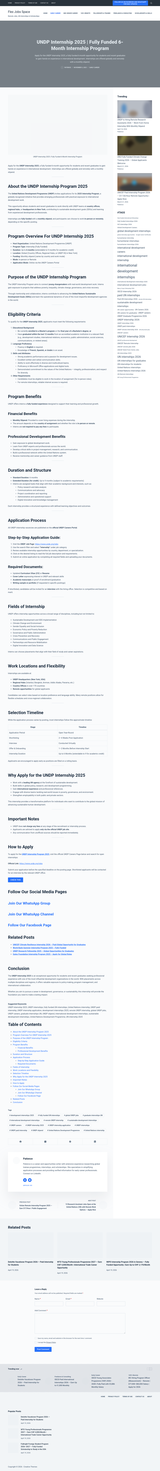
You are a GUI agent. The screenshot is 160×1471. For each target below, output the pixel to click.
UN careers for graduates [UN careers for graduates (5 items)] (127, 313)
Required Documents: (27, 1064)
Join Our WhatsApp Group (29, 903)
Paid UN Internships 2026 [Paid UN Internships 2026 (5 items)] (127, 299)
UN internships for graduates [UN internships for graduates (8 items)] (131, 360)
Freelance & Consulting (122, 13)
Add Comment (41, 1310)
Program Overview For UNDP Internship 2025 (32, 1035)
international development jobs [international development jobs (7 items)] (131, 285)
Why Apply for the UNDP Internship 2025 (30, 1077)
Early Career (55, 13)
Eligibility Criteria (20, 1041)
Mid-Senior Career (71, 13)
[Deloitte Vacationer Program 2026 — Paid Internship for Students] (31, 1245)
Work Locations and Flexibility (25, 1070)
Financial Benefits (25, 1048)
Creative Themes (30, 1467)
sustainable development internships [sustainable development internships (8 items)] (129, 304)
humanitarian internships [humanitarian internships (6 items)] (128, 241)
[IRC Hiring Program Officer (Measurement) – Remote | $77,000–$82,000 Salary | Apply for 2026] (122, 1381)
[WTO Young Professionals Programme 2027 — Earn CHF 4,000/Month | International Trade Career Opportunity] (80, 1245)
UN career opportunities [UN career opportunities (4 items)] (125, 310)
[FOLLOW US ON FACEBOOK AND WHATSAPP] (130, 3)
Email (69, 1298)
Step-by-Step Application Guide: (31, 1061)
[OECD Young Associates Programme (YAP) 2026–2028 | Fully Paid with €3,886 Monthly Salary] (85, 1381)
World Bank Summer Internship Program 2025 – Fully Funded (39, 948)
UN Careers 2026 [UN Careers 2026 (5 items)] (141, 310)
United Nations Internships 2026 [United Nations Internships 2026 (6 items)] (131, 371)
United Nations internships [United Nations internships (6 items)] (129, 367)
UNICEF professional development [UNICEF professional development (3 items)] (127, 340)
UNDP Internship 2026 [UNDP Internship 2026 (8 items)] (128, 319)
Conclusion (18, 1102)
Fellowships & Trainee (101, 13)
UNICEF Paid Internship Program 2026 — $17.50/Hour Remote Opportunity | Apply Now (133, 195)
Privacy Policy (20, 3)
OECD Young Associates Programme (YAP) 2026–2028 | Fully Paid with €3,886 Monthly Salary (103, 1382)
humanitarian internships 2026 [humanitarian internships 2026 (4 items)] (128, 244)
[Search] (151, 3)
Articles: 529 (27, 1185)
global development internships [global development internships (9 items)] (133, 231)
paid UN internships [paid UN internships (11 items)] (128, 295)
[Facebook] (20, 1142)
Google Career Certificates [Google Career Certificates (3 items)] (143, 235)
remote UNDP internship (53, 1120)
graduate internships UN (93, 1115)
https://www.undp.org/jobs (46, 544)
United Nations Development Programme (63, 1130)
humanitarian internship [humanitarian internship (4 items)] (125, 238)
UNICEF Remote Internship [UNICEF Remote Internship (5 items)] (127, 343)
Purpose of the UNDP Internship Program (30, 1038)
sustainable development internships (82, 1120)
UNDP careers (15, 1125)
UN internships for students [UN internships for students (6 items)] (129, 364)
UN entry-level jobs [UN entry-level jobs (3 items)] (144, 330)
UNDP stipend (37, 1130)
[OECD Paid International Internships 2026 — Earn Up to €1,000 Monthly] (48, 1381)
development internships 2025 (21, 1115)
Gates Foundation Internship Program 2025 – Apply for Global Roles (42, 954)
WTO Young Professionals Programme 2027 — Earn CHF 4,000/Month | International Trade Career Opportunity (79, 1265)
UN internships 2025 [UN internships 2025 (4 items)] (124, 353)
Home (10, 3)
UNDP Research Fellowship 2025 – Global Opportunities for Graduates (43, 951)
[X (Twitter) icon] (30, 1180)
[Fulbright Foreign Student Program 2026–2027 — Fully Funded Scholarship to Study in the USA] (13, 1448)
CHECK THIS (15, 880)
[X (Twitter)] (45, 1142)
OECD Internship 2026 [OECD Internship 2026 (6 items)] (127, 291)
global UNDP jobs (71, 1115)
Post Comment (43, 1349)
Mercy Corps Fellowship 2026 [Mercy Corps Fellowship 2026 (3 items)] (125, 288)
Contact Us (44, 3)
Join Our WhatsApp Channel (31, 914)
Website (100, 1299)
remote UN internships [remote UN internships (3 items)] (145, 299)
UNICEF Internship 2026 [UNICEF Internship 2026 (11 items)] (131, 336)
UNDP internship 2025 (35, 1125)
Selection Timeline (21, 1073)
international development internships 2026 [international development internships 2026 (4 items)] (132, 282)
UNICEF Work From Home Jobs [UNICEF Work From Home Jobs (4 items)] (128, 350)
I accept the (47, 1342)
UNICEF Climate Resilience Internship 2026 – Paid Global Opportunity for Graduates (49, 944)
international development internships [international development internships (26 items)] (127, 271)
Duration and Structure (22, 1054)
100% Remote (85, 13)
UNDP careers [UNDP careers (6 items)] (144, 313)
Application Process (21, 1057)
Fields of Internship (21, 1067)
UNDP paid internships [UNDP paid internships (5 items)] (126, 326)
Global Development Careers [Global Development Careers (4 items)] (127, 227)
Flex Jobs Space (19, 12)
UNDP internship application (59, 1125)
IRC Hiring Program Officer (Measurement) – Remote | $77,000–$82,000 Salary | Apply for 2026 (139, 1382)
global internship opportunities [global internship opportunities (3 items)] (126, 235)
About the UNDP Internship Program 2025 (31, 1032)
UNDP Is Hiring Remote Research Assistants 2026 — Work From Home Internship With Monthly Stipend (133, 123)
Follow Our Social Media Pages (26, 1086)
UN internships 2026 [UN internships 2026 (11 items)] (129, 356)
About (53, 3)
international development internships (24, 1120)
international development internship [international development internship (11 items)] (132, 258)
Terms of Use (32, 3)
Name (38, 1298)
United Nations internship (94, 1130)
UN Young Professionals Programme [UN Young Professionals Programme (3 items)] (127, 377)
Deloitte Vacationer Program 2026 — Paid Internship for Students (29, 1382)
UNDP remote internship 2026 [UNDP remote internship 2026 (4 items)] (127, 330)
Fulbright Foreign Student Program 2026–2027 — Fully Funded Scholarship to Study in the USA (34, 1446)
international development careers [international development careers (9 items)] (131, 249)
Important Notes (20, 1080)
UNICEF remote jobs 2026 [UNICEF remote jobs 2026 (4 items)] (126, 347)
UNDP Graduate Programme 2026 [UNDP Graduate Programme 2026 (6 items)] (132, 316)
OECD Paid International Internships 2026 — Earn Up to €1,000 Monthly (66, 1382)
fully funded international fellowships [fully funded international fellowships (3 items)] (127, 218)
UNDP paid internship (18, 1130)
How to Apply (18, 1083)
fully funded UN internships (49, 1115)
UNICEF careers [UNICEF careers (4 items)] (122, 333)
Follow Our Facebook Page (29, 925)
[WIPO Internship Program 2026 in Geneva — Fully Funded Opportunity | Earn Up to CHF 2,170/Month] (129, 1245)
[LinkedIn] (95, 1142)
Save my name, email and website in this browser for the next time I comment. (65, 1338)
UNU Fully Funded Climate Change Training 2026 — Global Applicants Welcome (132, 160)
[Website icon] (25, 1180)
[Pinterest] (70, 1142)
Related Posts (19, 1099)
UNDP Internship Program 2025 (35, 854)
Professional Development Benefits (33, 1051)
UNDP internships (82, 1125)
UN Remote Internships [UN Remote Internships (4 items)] (125, 374)
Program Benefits (20, 1045)
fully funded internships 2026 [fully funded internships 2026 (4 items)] (127, 221)
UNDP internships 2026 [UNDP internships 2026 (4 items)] (125, 323)
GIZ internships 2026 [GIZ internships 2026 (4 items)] (124, 224)
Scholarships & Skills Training (147, 13)
